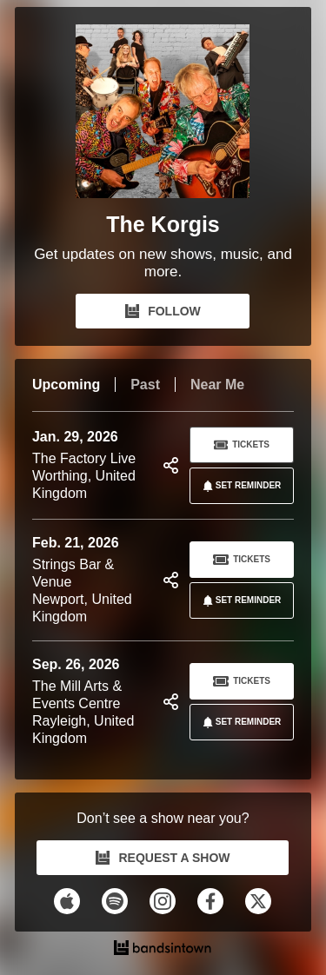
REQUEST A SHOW (163, 858)
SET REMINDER (239, 485)
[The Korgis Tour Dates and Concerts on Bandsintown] (163, 950)
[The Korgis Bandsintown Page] (162, 115)
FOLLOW (163, 311)
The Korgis (163, 224)
